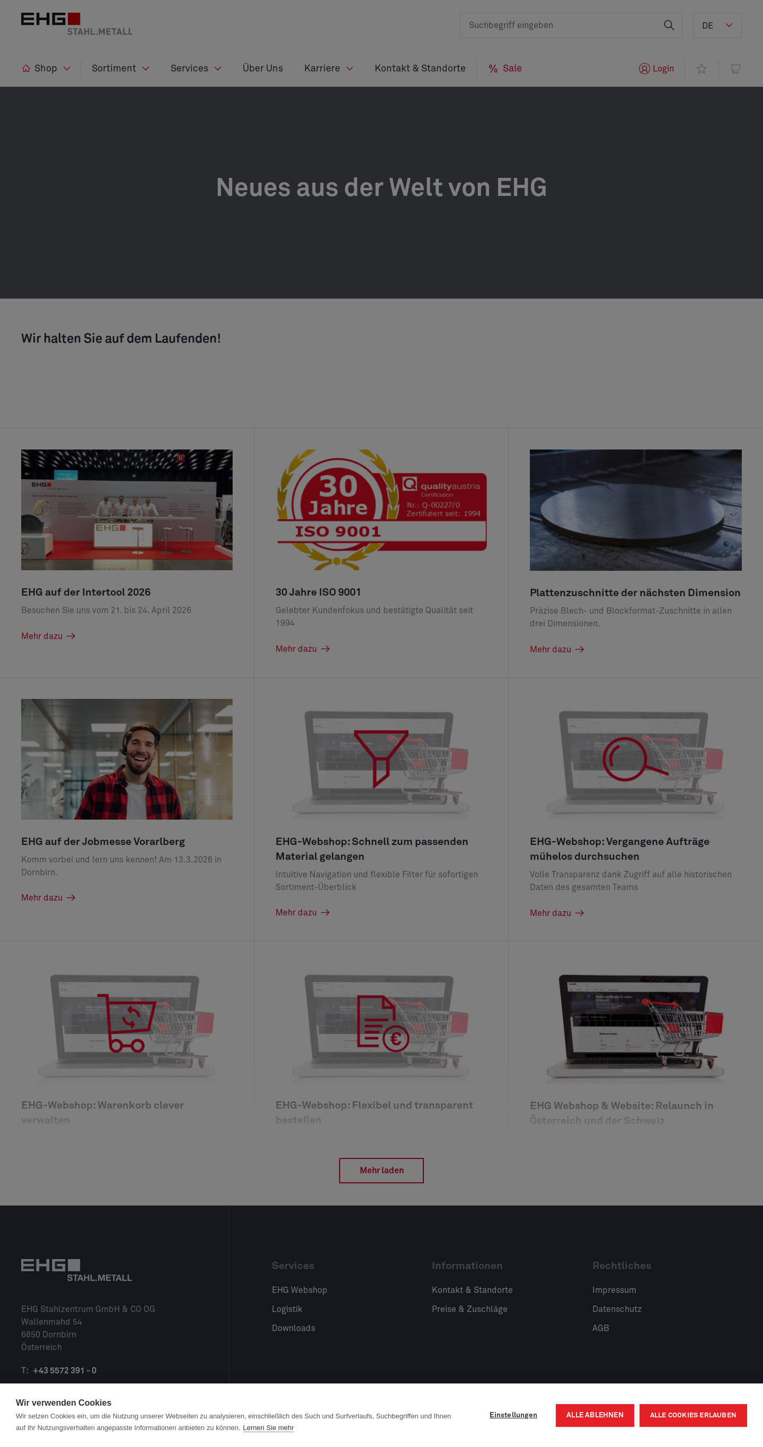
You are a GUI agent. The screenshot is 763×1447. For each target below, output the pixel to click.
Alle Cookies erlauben (693, 1415)
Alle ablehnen (595, 1415)
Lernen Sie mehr (268, 1428)
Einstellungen (513, 1415)
